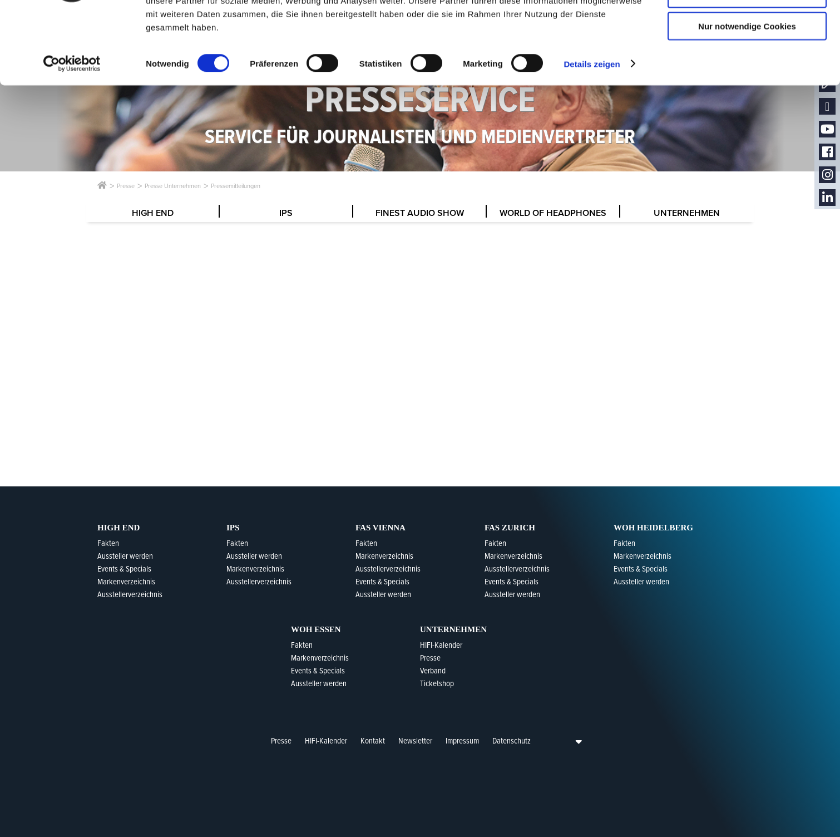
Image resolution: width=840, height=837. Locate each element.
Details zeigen (592, 130)
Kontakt (372, 741)
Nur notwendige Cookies (747, 92)
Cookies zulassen (747, 27)
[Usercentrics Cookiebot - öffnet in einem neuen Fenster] (72, 130)
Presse (281, 741)
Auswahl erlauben (747, 60)
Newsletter (415, 741)
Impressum (462, 741)
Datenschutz (511, 741)
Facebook (827, 152)
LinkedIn (827, 197)
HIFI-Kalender (326, 741)
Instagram (827, 175)
